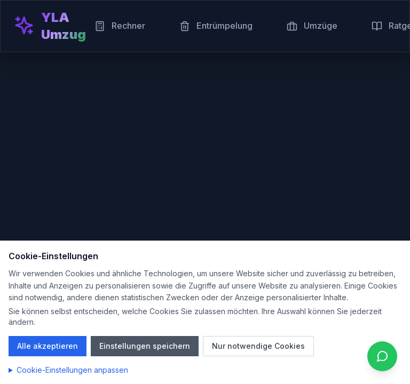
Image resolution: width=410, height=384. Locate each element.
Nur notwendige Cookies (258, 345)
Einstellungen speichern (144, 345)
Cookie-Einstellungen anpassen (72, 369)
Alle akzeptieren (47, 345)
